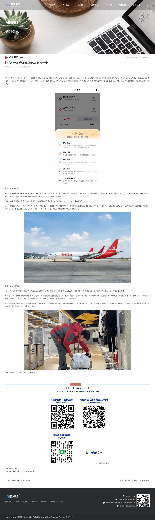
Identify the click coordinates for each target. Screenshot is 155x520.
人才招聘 (122, 5)
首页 (131, 57)
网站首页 (52, 5)
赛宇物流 (70, 517)
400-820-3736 (131, 496)
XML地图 (64, 517)
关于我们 (66, 5)
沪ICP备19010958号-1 (54, 517)
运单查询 (108, 5)
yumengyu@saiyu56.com (127, 499)
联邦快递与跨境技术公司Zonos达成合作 (137, 480)
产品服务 (80, 5)
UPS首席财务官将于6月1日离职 (20, 480)
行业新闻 (146, 57)
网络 (15, 468)
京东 (7, 78)
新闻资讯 (94, 5)
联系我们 (136, 5)
